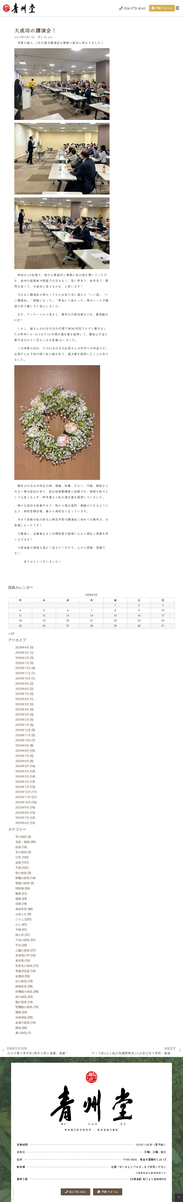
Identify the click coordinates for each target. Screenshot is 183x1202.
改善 (18, 866)
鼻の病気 (21, 1036)
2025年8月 (22, 692)
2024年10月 (23, 744)
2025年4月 (22, 713)
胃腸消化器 (22, 974)
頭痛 (18, 907)
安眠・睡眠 (22, 845)
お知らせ (21, 918)
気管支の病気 (24, 969)
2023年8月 (22, 816)
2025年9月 (22, 687)
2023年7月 (22, 821)
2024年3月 (22, 780)
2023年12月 (23, 796)
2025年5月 (22, 708)
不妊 (18, 949)
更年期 (19, 964)
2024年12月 (23, 734)
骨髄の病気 (22, 887)
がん (18, 928)
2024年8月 (22, 754)
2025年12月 (23, 672)
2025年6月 (22, 703)
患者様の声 (22, 959)
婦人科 (19, 938)
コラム (19, 923)
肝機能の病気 (24, 995)
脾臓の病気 (22, 882)
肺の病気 (21, 1000)
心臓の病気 (22, 954)
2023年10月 (23, 806)
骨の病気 (21, 876)
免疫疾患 (21, 912)
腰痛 (18, 902)
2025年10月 (23, 682)
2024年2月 (22, 785)
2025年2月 (22, 723)
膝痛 (18, 897)
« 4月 (11, 637)
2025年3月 (22, 718)
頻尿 (18, 851)
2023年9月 (22, 811)
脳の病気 (21, 1005)
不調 (18, 871)
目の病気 (21, 985)
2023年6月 (22, 826)
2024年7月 (22, 759)
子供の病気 (22, 943)
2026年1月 (22, 666)
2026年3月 (22, 656)
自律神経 (21, 1021)
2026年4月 (22, 651)
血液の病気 (22, 1026)
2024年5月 (22, 770)
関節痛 (19, 892)
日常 (18, 861)
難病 (18, 1031)
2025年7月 (22, 697)
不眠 (18, 933)
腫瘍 (18, 1016)
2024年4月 (22, 775)
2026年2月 (22, 661)
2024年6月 (22, 765)
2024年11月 (23, 739)
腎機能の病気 (24, 1011)
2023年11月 (23, 801)
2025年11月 (23, 677)
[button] (177, 8)
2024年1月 (22, 790)
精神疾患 (21, 990)
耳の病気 (21, 840)
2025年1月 (22, 728)
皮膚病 (19, 980)
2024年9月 (22, 749)
